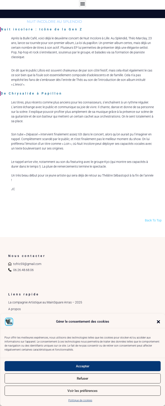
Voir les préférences (82, 391)
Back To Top (153, 220)
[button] (158, 322)
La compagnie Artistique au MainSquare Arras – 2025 (45, 302)
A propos (14, 309)
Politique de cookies (80, 400)
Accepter (82, 366)
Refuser (82, 379)
